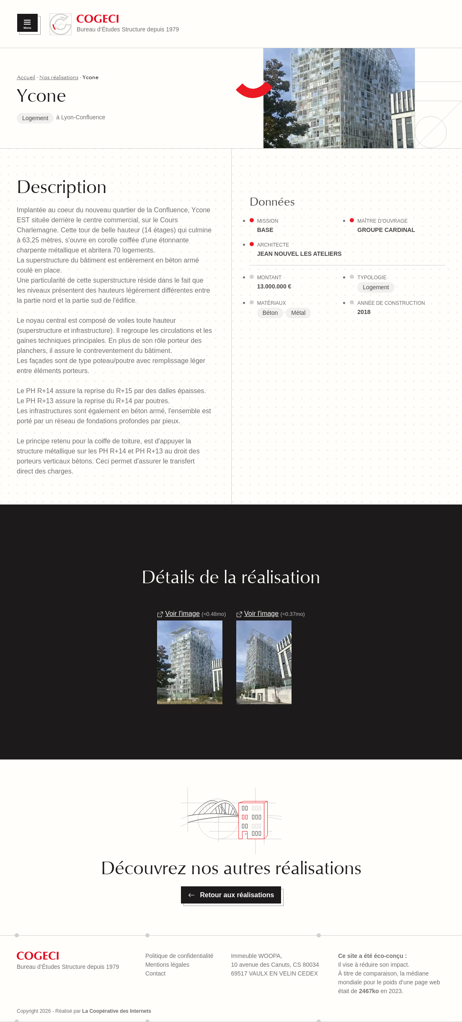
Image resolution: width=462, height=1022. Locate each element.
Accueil (26, 77)
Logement (35, 118)
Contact (155, 973)
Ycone (90, 77)
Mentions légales (167, 964)
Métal (298, 312)
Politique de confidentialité (179, 955)
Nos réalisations (58, 77)
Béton (270, 312)
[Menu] (27, 22)
